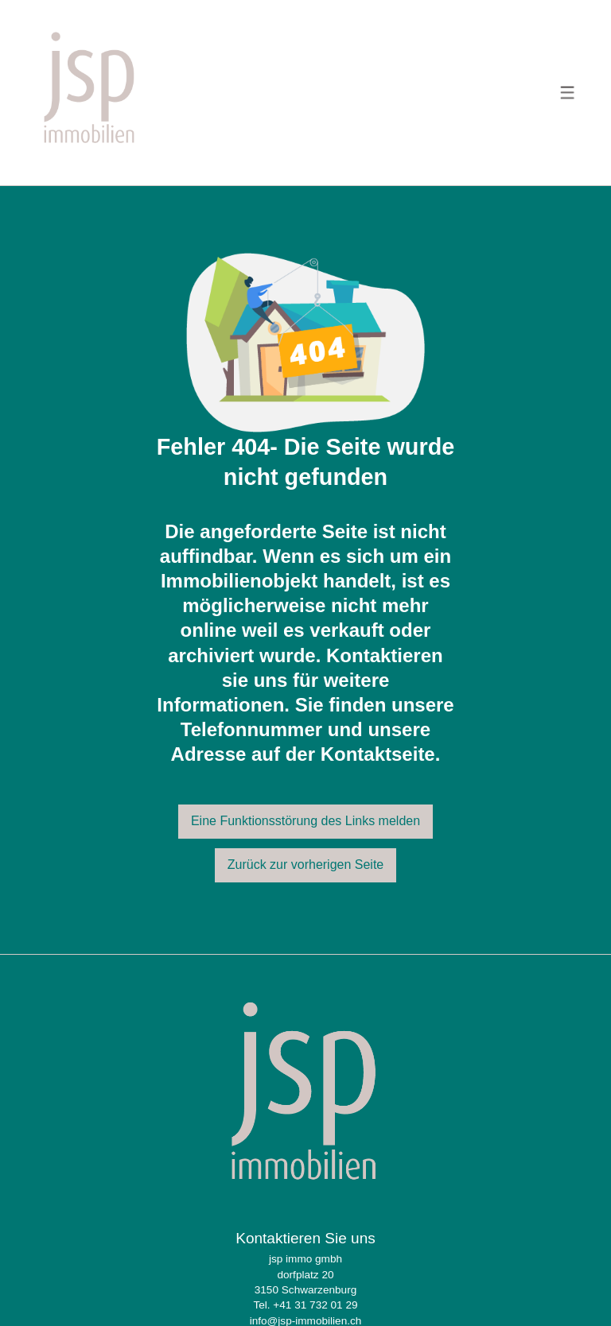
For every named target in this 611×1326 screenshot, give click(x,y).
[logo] (90, 92)
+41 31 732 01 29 (315, 1305)
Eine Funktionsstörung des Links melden (305, 821)
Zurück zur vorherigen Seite (306, 864)
